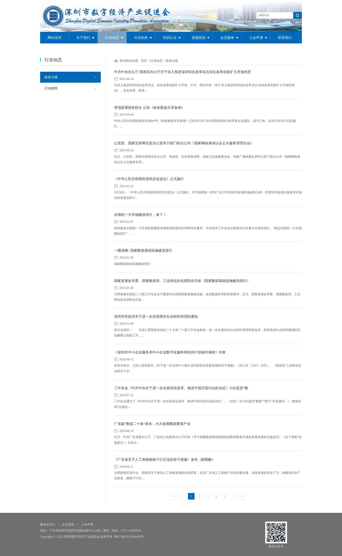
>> (243, 496)
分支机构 (141, 37)
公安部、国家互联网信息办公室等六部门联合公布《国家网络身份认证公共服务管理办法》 (184, 143)
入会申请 (256, 37)
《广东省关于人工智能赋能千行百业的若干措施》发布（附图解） (164, 459)
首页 (144, 60)
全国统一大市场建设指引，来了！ (140, 215)
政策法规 (51, 77)
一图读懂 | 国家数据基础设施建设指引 (143, 250)
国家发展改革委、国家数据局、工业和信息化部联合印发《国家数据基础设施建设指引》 (182, 281)
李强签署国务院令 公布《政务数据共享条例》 (149, 107)
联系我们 (285, 37)
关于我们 (83, 37)
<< (173, 496)
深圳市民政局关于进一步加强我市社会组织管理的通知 (156, 316)
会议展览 (68, 524)
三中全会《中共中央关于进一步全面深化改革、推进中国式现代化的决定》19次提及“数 (181, 388)
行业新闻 (51, 88)
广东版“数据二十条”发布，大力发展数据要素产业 (152, 424)
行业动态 (112, 37)
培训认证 (170, 37)
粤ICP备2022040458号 (129, 536)
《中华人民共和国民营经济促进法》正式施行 (149, 179)
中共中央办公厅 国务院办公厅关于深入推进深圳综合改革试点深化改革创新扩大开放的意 (182, 72)
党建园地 (198, 37)
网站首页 (55, 37)
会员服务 (227, 37)
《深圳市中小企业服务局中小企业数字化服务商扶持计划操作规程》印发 (170, 352)
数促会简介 (47, 524)
